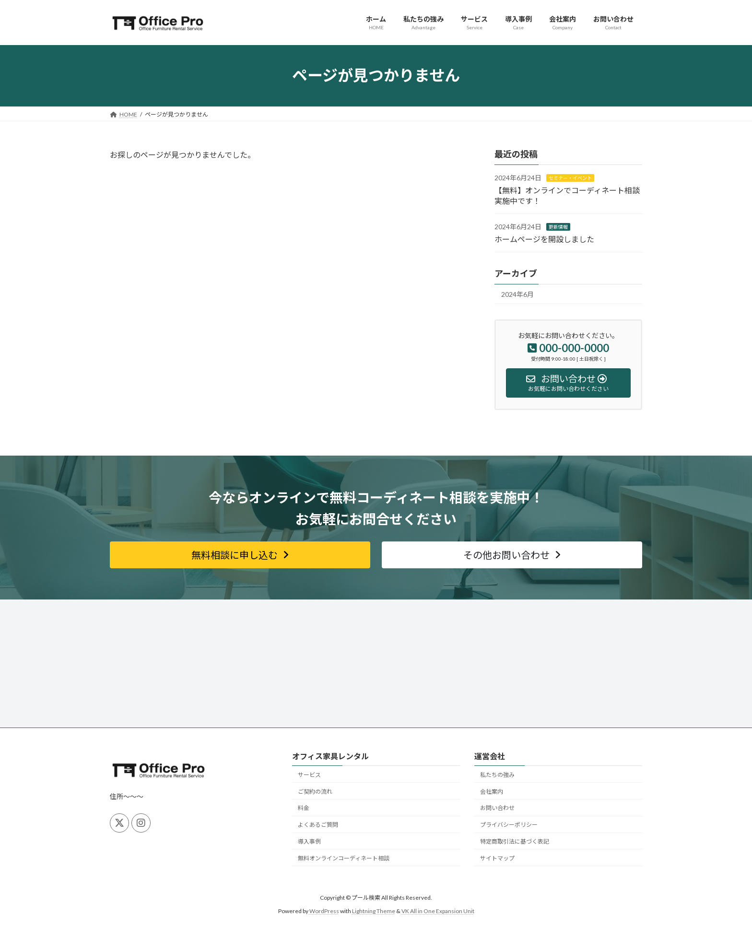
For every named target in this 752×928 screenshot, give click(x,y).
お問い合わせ (497, 807)
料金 (303, 807)
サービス (309, 774)
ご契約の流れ (315, 791)
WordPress (324, 911)
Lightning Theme (373, 911)
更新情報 (558, 227)
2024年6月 (517, 294)
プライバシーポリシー (509, 824)
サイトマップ (497, 858)
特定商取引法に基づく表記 (514, 841)
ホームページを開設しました (544, 238)
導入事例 (309, 841)
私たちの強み (497, 774)
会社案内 (491, 791)
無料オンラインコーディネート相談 (343, 858)
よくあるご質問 (318, 824)
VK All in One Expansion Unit (437, 911)
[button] (240, 554)
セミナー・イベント (570, 178)
